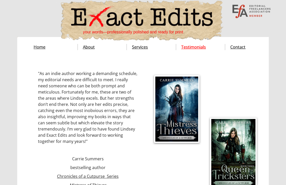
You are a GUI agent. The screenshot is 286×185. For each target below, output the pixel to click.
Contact (237, 47)
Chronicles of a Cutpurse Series (88, 176)
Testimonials (193, 47)
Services (140, 47)
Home (39, 47)
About (89, 47)
